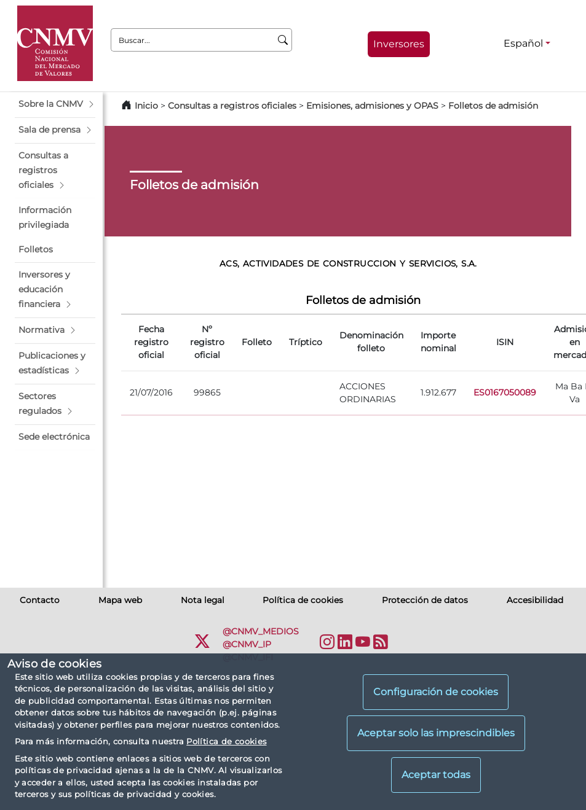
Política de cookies (226, 741)
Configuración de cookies (435, 692)
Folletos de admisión (493, 105)
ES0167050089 (504, 392)
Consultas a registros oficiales (232, 105)
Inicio (146, 105)
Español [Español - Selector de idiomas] (523, 43)
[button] (55, 104)
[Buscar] (283, 40)
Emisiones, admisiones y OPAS (372, 105)
